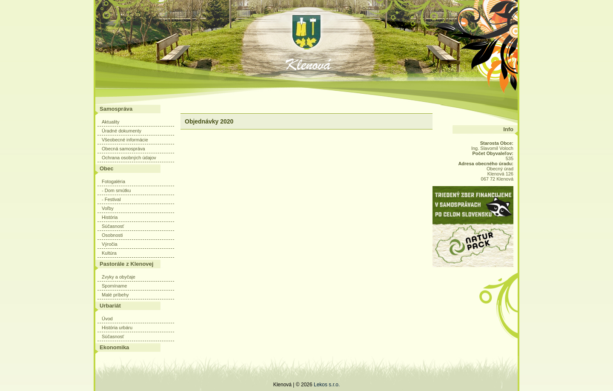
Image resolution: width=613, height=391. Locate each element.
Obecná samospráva (123, 148)
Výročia (109, 244)
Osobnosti (112, 235)
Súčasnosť (113, 226)
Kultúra (109, 253)
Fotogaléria (113, 181)
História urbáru (117, 327)
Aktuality (111, 121)
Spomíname (114, 285)
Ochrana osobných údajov (129, 157)
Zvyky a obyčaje (118, 276)
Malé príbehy (115, 294)
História (109, 217)
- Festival (111, 199)
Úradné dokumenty (121, 130)
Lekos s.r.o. (327, 385)
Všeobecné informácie (125, 139)
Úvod (107, 318)
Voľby (108, 208)
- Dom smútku (116, 190)
